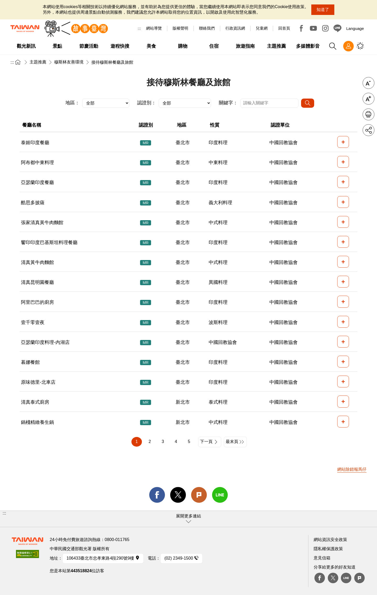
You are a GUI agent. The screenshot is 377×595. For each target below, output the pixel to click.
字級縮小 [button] (368, 83)
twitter (178, 495)
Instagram (325, 28)
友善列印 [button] (368, 114)
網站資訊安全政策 (330, 539)
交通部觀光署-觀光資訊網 (24, 28)
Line (346, 578)
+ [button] (343, 141)
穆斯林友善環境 (69, 62)
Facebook (301, 28)
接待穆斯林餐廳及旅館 (112, 62)
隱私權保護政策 (328, 549)
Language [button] (355, 28)
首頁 (18, 62)
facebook (157, 495)
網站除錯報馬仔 (352, 469)
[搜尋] (307, 103)
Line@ (337, 28)
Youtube (313, 28)
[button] (188, 519)
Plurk (199, 495)
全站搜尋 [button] (333, 46)
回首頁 (284, 28)
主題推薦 (38, 62)
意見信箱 (322, 558)
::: (139, 28)
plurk (359, 578)
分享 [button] (368, 130)
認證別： (146, 102)
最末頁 (232, 441)
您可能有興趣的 (360, 46)
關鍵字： (228, 102)
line (220, 495)
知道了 (323, 9)
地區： (72, 102)
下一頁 (206, 441)
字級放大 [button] (368, 99)
